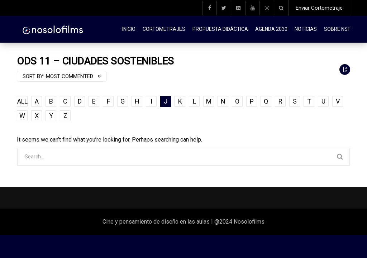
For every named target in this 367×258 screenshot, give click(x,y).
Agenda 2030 (271, 29)
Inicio (128, 29)
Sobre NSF (337, 29)
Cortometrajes (164, 29)
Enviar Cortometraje (319, 8)
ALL (22, 101)
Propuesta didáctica (220, 29)
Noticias (306, 29)
